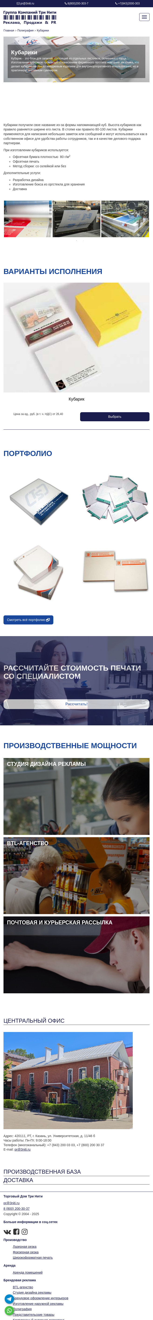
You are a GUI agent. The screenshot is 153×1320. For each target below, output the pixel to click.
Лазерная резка (25, 1246)
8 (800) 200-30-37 (16, 1208)
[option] (28, 219)
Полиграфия (25, 30)
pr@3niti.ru (27, 3)
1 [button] (76, 240)
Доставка (18, 1180)
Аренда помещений (28, 1272)
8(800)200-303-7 (78, 3)
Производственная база (42, 1172)
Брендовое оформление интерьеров (40, 1298)
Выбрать (114, 416)
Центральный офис (34, 1021)
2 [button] (83, 240)
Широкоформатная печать (33, 1257)
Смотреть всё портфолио (28, 620)
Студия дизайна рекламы (32, 1292)
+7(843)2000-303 (128, 3)
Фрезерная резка (26, 1252)
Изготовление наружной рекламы (38, 1304)
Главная (8, 30)
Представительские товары (33, 1315)
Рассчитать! (76, 704)
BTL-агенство (23, 1287)
